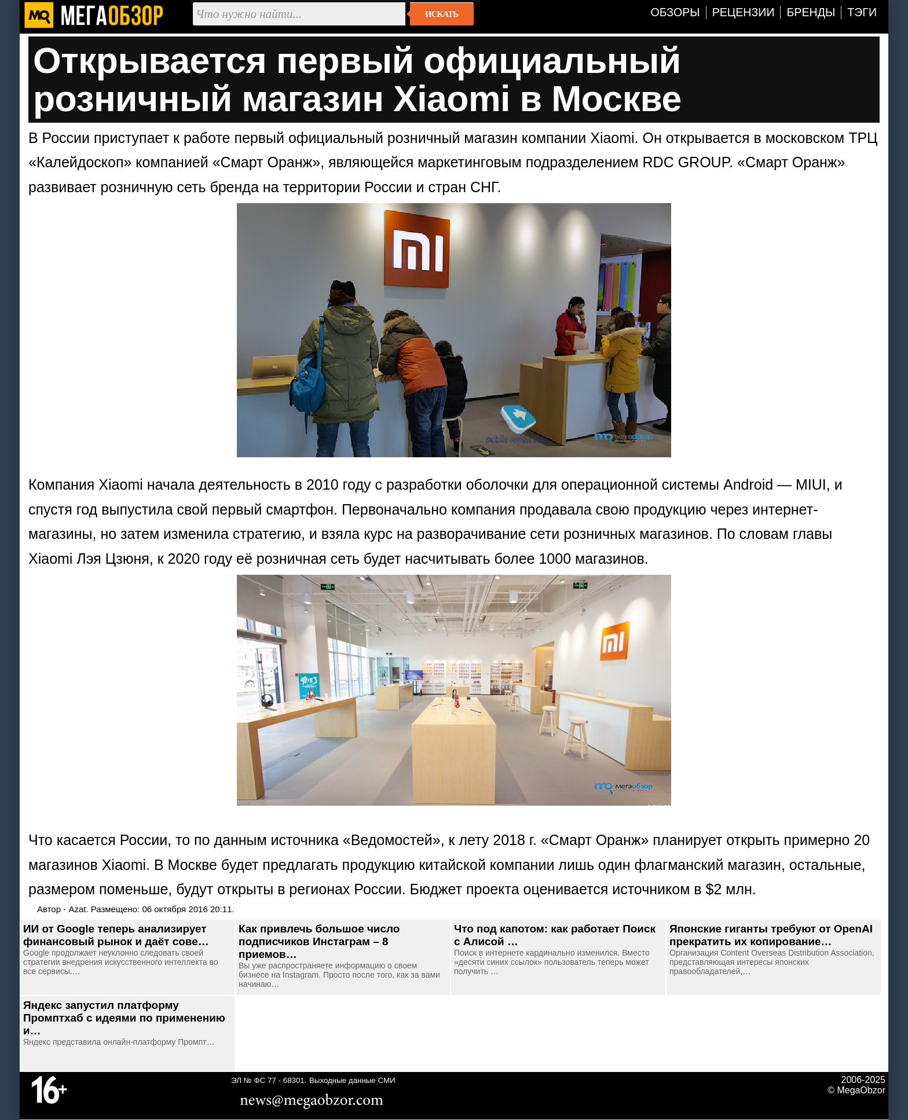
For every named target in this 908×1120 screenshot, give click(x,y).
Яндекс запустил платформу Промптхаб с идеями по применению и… (124, 1018)
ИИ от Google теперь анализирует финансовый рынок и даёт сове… (116, 935)
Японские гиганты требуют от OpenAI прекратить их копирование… (771, 935)
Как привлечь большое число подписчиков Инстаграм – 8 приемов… (319, 941)
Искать (441, 14)
